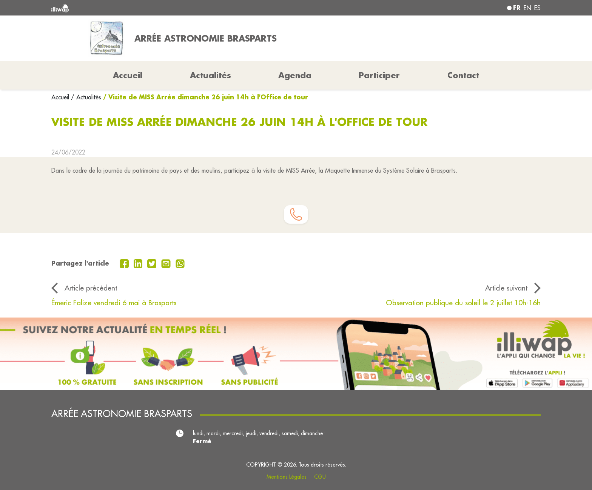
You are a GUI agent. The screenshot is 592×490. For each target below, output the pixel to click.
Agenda (294, 75)
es (537, 8)
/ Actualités (86, 97)
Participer (379, 75)
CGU (320, 476)
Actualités (210, 75)
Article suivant (506, 287)
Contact (463, 75)
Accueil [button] (127, 75)
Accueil (61, 97)
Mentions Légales (287, 476)
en (527, 8)
